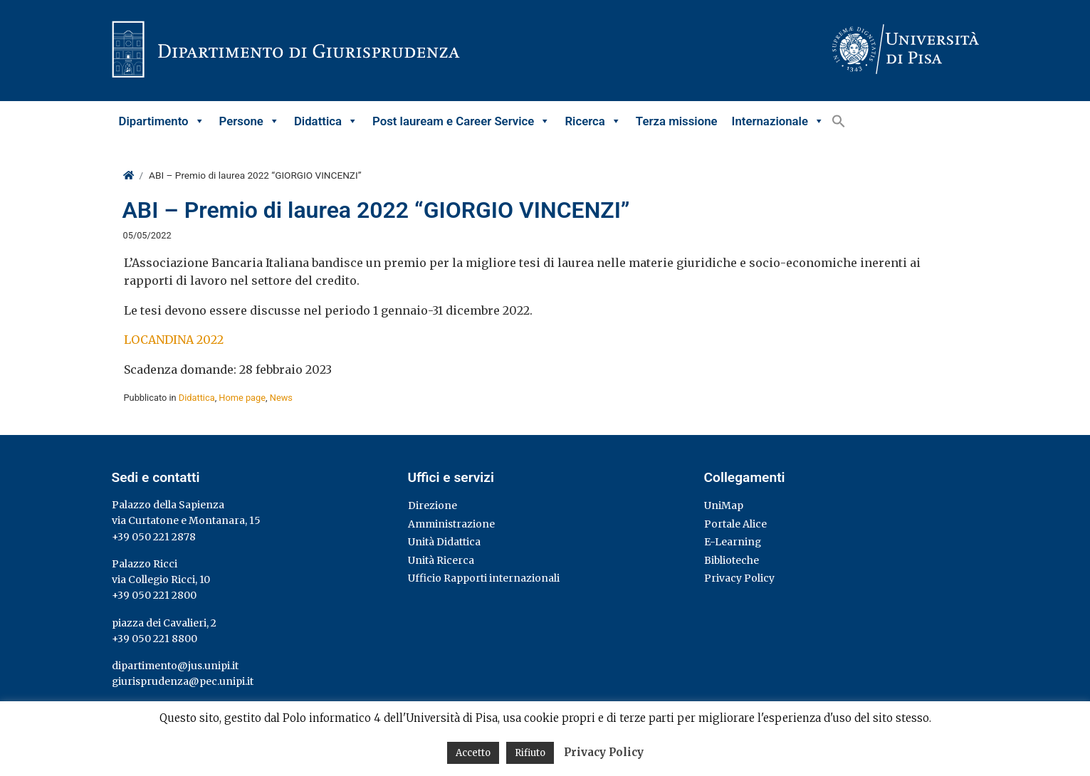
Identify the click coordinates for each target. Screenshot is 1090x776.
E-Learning (732, 541)
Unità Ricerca (441, 560)
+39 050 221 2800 (154, 595)
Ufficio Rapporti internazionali (484, 578)
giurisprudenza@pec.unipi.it (182, 681)
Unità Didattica (444, 541)
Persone (249, 121)
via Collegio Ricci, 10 (161, 579)
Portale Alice (735, 524)
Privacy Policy (739, 578)
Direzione (432, 505)
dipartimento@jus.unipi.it (175, 665)
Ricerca (593, 121)
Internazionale (778, 121)
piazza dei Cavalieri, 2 (164, 623)
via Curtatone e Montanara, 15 (186, 520)
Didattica (326, 121)
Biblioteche (731, 560)
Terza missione (677, 121)
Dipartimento (162, 121)
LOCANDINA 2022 (174, 339)
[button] (839, 121)
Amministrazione (451, 524)
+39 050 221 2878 (154, 536)
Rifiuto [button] (530, 753)
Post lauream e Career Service (461, 121)
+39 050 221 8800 (154, 638)
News (281, 397)
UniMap (723, 505)
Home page (242, 397)
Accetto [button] (473, 753)
